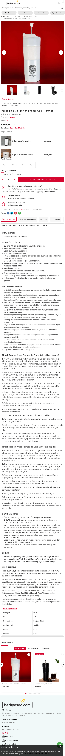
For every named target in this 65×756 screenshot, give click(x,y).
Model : (4, 120)
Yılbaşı (25, 103)
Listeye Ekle (5, 210)
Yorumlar (43, 219)
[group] (32, 52)
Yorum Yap (25, 210)
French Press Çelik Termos (43, 684)
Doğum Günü (17, 103)
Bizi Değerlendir (15, 205)
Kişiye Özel (38, 103)
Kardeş (54, 103)
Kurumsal (14, 105)
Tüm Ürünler (9, 13)
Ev (29, 103)
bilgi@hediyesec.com (11, 729)
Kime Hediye (41, 13)
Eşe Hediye (47, 103)
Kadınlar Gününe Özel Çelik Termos (14, 684)
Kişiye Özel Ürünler (30, 16)
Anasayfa (5, 16)
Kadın (9, 103)
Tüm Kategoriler (16, 16)
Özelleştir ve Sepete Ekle (41, 180)
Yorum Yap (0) (16, 114)
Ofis (32, 103)
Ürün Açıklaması (8, 219)
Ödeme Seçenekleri (28, 219)
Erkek (4, 103)
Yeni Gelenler (25, 13)
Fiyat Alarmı (37, 210)
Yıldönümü (6, 105)
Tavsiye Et (16, 210)
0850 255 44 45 (8, 722)
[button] (4, 52)
